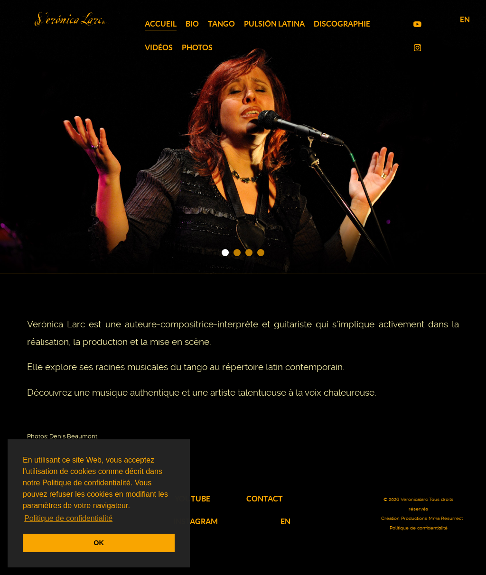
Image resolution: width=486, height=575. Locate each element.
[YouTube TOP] (418, 24)
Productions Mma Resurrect (432, 518)
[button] (225, 252)
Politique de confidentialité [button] (68, 518)
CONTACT (264, 498)
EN (465, 19)
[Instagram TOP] (418, 48)
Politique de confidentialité (419, 527)
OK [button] (98, 543)
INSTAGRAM (195, 521)
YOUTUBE (192, 498)
